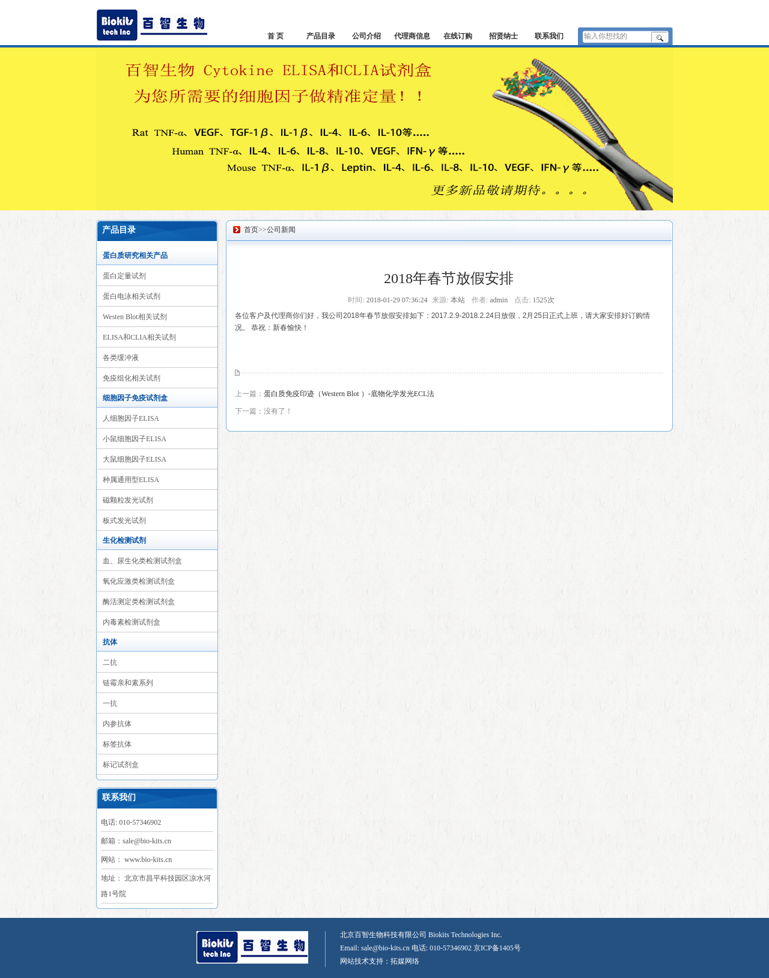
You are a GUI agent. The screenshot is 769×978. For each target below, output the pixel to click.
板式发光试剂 (124, 520)
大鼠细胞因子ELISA (134, 459)
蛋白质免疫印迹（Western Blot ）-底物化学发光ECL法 (349, 394)
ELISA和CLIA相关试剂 (139, 337)
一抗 (110, 703)
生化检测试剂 (124, 540)
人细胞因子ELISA (131, 418)
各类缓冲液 (121, 357)
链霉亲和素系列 (128, 683)
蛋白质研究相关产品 (135, 255)
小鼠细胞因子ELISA (134, 439)
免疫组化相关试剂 (131, 378)
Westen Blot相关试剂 (135, 317)
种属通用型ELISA (131, 479)
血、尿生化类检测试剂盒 (142, 561)
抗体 (110, 642)
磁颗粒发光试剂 (128, 500)
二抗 (110, 662)
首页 (251, 229)
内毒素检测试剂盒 (131, 622)
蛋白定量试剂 (124, 276)
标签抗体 (117, 744)
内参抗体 (117, 724)
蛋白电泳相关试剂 (131, 296)
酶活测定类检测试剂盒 (139, 601)
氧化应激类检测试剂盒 (139, 581)
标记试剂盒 (121, 764)
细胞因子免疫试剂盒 (135, 398)
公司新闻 (281, 229)
